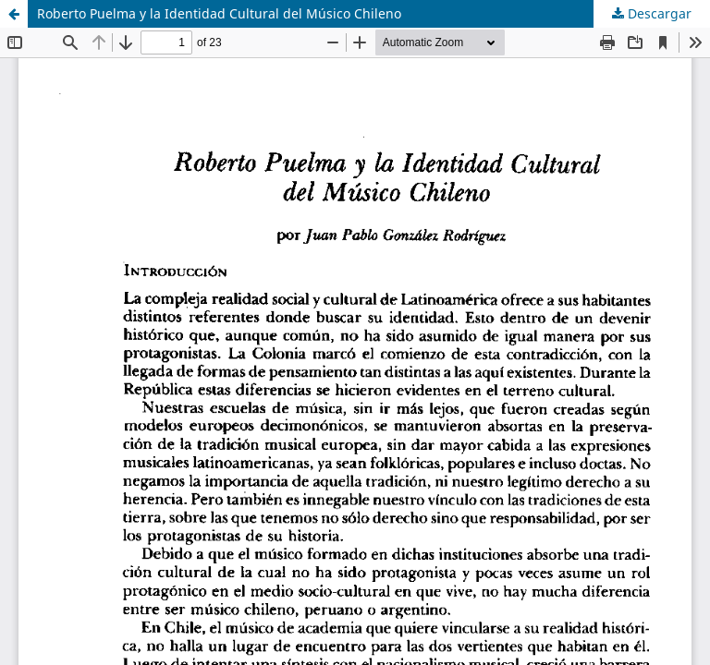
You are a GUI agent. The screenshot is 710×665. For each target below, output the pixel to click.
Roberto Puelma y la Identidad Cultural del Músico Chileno (219, 13)
